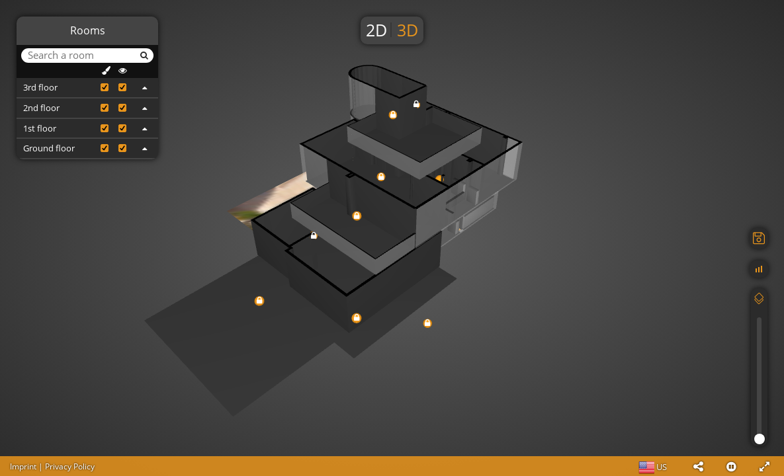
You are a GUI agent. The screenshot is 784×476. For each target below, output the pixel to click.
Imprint (23, 466)
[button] (698, 466)
